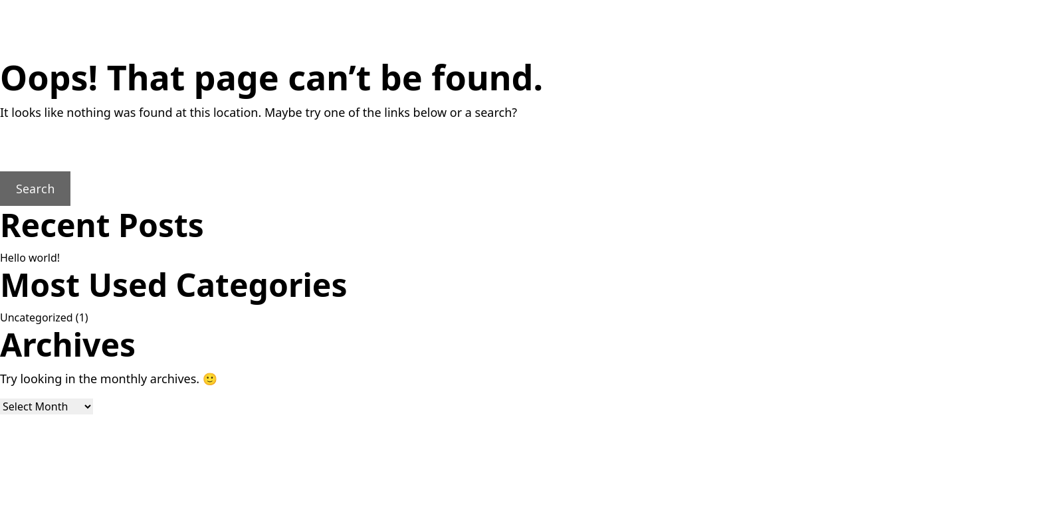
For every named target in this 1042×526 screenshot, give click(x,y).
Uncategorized (36, 317)
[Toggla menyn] (962, 32)
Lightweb (582, 512)
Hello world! (30, 257)
